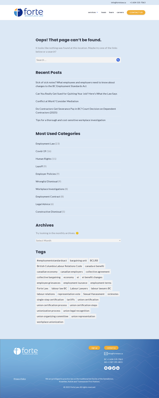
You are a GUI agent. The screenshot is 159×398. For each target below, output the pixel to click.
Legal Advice (43, 204)
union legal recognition (76, 310)
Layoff (39, 166)
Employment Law (45, 143)
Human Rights (43, 158)
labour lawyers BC (101, 288)
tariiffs (71, 299)
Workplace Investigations (50, 188)
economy (69, 277)
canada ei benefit (94, 266)
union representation (83, 316)
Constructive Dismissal (48, 211)
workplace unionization (50, 321)
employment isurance (75, 282)
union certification (88, 299)
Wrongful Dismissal (47, 181)
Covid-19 (41, 151)
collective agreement (98, 271)
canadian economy (47, 271)
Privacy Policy (20, 379)
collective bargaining (48, 277)
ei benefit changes (92, 277)
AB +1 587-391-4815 (113, 362)
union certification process (52, 305)
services (92, 14)
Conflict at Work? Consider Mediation (57, 101)
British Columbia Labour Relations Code (59, 266)
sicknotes (113, 293)
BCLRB (94, 260)
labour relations (46, 293)
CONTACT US (136, 14)
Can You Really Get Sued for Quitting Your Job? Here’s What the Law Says (76, 93)
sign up (94, 348)
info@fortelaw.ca (110, 3)
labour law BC (59, 288)
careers (120, 14)
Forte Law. (42, 288)
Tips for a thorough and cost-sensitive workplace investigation (70, 119)
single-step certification (50, 299)
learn (111, 14)
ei (78, 277)
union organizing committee (52, 316)
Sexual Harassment (93, 293)
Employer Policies (46, 173)
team (103, 14)
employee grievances (48, 282)
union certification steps (83, 305)
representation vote (69, 293)
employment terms (100, 282)
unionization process (48, 310)
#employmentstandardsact (52, 260)
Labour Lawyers (79, 288)
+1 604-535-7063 (135, 3)
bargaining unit (78, 260)
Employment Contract (48, 196)
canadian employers (72, 271)
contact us (111, 348)
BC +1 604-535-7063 (113, 359)
